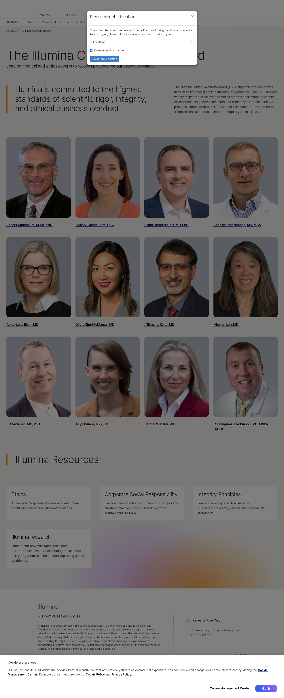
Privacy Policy (121, 677)
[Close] (192, 16)
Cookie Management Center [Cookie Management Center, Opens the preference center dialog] (230, 691)
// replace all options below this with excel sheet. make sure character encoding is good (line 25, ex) (142, 42)
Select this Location (104, 58)
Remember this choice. (107, 50)
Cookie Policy (95, 677)
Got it (266, 691)
